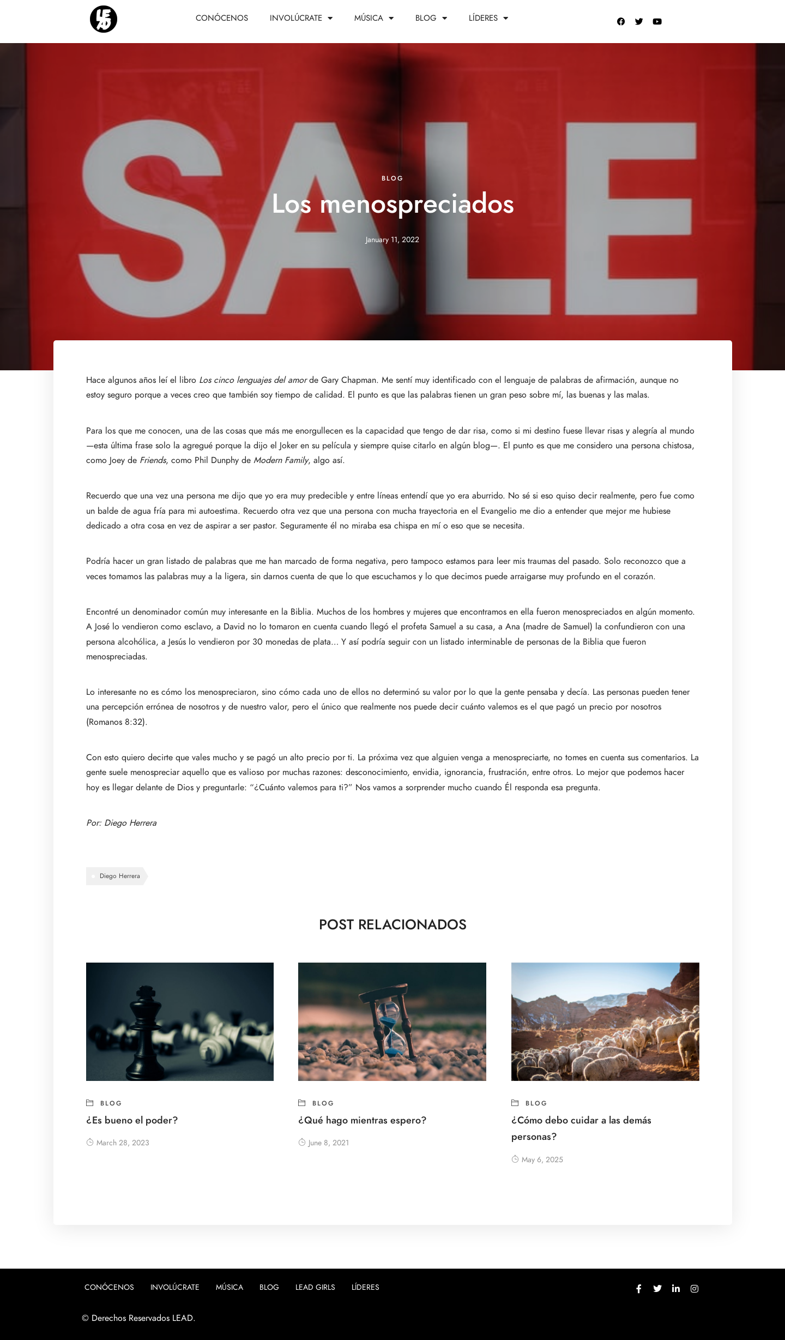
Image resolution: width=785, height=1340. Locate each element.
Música (374, 18)
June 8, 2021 (323, 1143)
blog (392, 178)
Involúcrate (301, 18)
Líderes (488, 18)
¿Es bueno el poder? (132, 1120)
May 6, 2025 (537, 1160)
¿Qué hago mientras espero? (362, 1120)
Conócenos (222, 18)
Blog (431, 18)
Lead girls (315, 1287)
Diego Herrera (131, 823)
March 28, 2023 (117, 1143)
